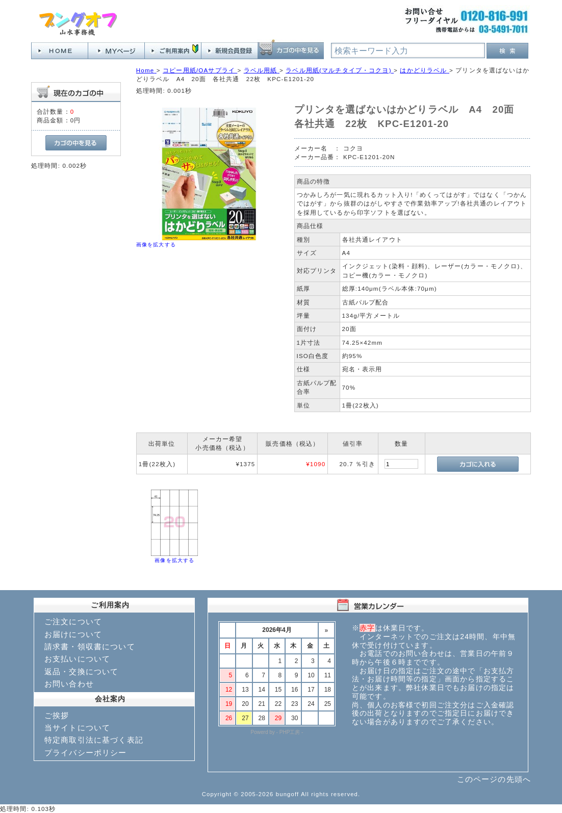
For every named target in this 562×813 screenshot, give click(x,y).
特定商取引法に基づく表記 (93, 739)
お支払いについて (77, 658)
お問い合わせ (69, 683)
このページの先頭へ (494, 779)
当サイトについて (77, 727)
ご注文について (73, 621)
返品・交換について (81, 671)
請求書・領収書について (89, 646)
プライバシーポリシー (85, 752)
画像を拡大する (156, 244)
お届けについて (73, 634)
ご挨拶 (56, 715)
